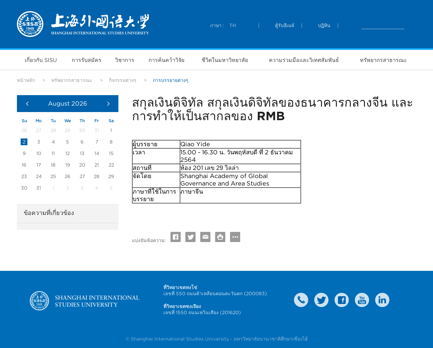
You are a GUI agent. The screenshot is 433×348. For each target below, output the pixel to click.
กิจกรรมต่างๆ (122, 80)
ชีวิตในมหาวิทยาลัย (225, 60)
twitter (321, 300)
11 (53, 153)
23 (24, 176)
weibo (362, 300)
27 (82, 176)
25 (53, 176)
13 (82, 153)
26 (67, 176)
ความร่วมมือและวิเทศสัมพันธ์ (304, 60)
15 (111, 153)
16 (24, 165)
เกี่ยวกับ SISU (41, 60)
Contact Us (301, 300)
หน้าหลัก (26, 80)
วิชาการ (124, 60)
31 (38, 188)
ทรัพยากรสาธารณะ (383, 60)
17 (39, 165)
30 (24, 188)
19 (67, 165)
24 (39, 176)
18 (53, 165)
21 (96, 165)
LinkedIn (382, 300)
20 (82, 165)
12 (67, 153)
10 (38, 153)
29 (111, 176)
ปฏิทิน (324, 25)
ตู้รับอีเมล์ (284, 25)
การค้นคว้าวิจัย (166, 60)
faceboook (342, 300)
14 (96, 153)
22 (111, 165)
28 (96, 176)
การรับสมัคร (86, 60)
